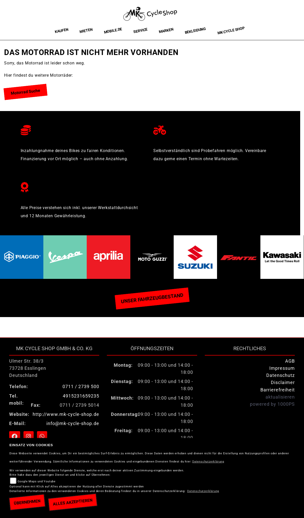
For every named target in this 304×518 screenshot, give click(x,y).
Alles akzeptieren (73, 502)
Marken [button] (166, 30)
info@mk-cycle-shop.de (72, 423)
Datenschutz (280, 375)
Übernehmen (27, 502)
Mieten (86, 30)
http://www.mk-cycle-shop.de (66, 414)
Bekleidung (195, 30)
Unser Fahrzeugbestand (152, 298)
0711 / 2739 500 (80, 386)
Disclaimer (283, 382)
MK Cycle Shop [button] (231, 30)
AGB (290, 361)
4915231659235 (81, 396)
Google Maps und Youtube (37, 481)
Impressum (282, 368)
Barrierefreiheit (277, 389)
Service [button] (140, 30)
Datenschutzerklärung (208, 461)
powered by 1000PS (272, 404)
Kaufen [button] (62, 30)
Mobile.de (113, 30)
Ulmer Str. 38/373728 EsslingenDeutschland (27, 368)
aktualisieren (280, 397)
